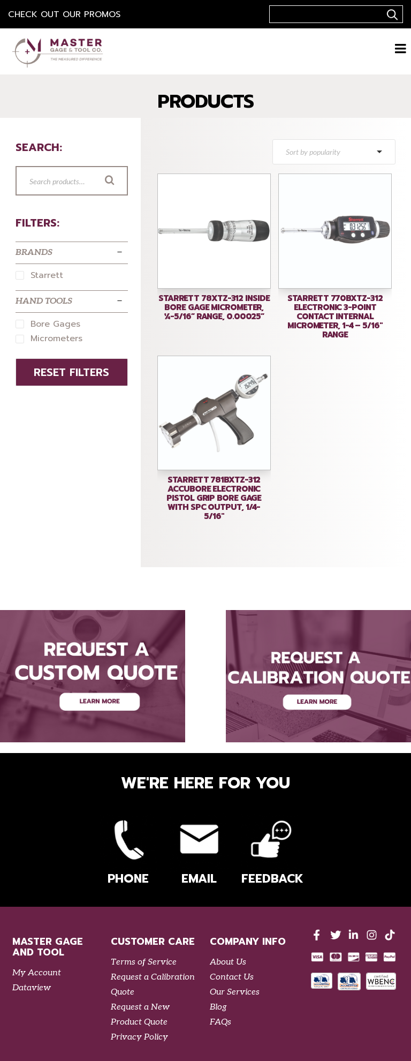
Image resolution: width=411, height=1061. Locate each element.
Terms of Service (144, 962)
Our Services (235, 992)
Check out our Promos (64, 14)
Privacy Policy (139, 1037)
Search (125, 181)
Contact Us (232, 977)
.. (390, 14)
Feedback (270, 850)
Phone (127, 850)
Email (199, 850)
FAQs (220, 1022)
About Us (228, 962)
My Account (36, 973)
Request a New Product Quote (140, 1014)
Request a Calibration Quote (153, 984)
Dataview (31, 988)
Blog (218, 1007)
